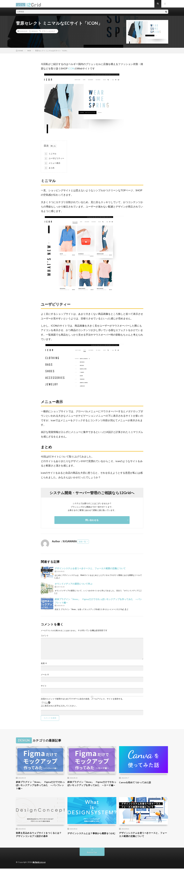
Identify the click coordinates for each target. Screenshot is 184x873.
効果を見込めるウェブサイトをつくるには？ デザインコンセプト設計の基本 (39, 838)
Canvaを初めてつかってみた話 (137, 784)
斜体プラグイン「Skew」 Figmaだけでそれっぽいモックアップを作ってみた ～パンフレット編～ (40, 788)
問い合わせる (92, 522)
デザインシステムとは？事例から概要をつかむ (91, 838)
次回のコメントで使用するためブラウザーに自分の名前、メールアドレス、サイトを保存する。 (82, 701)
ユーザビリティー (54, 160)
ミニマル (50, 156)
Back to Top (92, 857)
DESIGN (35, 33)
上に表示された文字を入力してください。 (59, 708)
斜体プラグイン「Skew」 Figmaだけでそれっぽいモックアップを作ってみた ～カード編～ (91, 788)
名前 (44, 665)
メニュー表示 (52, 165)
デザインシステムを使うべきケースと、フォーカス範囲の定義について (90, 570)
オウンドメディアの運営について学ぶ (73, 586)
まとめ (49, 170)
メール (45, 677)
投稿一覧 (82, 544)
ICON (71, 70)
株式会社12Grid (40, 867)
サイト (44, 688)
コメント (45, 638)
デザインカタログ (48, 33)
